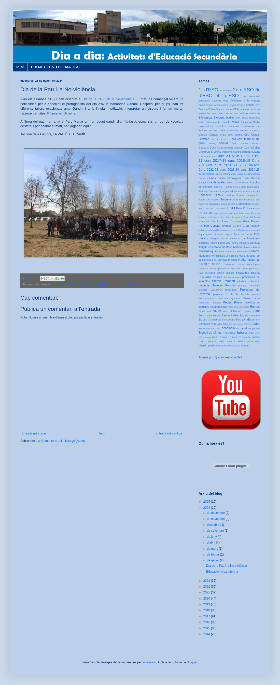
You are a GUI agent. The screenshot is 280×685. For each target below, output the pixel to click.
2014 (207, 634)
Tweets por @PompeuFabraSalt (220, 357)
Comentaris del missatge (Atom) (63, 441)
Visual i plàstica (208, 345)
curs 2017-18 (215, 160)
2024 (207, 507)
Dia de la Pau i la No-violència (226, 565)
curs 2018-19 (239, 160)
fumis (225, 221)
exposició (233, 213)
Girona (237, 225)
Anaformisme (206, 105)
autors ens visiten (236, 113)
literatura (244, 242)
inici (231, 230)
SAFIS (217, 311)
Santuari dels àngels (235, 315)
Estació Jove (244, 208)
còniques (228, 147)
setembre (254, 315)
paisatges (254, 268)
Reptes (255, 307)
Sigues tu (204, 319)
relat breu (233, 306)
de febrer (213, 554)
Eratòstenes (243, 203)
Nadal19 (217, 264)
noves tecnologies (249, 264)
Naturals (230, 264)
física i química (234, 217)
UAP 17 (216, 337)
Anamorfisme (221, 105)
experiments (220, 213)
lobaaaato (149, 662)
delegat (202, 182)
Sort (238, 319)
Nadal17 (204, 264)
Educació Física (210, 195)
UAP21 (221, 341)
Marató (237, 247)
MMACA (254, 251)
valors (249, 341)
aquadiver (245, 109)
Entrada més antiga (169, 433)
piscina (255, 272)
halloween (204, 230)
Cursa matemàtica (225, 173)
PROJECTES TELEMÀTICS (55, 67)
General (215, 225)
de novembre (216, 519)
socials (230, 319)
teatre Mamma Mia (209, 328)
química (235, 298)
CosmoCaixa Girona (210, 151)
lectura (213, 242)
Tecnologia (227, 328)
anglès (250, 104)
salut (225, 311)
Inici (20, 67)
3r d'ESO (84, 284)
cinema (239, 134)
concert (244, 143)
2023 (207, 580)
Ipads (209, 234)
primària (241, 281)
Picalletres (242, 272)
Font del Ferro (252, 217)
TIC (238, 328)
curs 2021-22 (250, 165)
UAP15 (256, 337)
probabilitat (254, 281)
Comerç (211, 143)
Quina (246, 298)
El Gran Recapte (245, 195)
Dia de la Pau (130, 284)
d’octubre (213, 525)
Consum (238, 147)
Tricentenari (229, 332)
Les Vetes (232, 242)
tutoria (242, 332)
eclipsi (242, 186)
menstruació (241, 251)
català (235, 121)
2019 (207, 604)
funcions (236, 221)
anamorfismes (237, 105)
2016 (207, 622)
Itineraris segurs (223, 234)
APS (236, 108)
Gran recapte (251, 225)
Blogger (192, 662)
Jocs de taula (243, 234)
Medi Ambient (226, 251)
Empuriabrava (247, 199)
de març (213, 548)
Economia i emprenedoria (222, 191)
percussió (210, 272)
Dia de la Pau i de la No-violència (108, 99)
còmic (234, 143)
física (221, 217)
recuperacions (218, 306)
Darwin (255, 178)
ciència (203, 134)
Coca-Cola (236, 138)
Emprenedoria (229, 199)
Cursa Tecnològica (229, 178)
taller (219, 324)
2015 (207, 628)
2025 (207, 501)
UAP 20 (236, 337)
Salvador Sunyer (240, 311)
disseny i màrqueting (226, 186)
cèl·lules (221, 126)
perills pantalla (225, 272)
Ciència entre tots (221, 134)
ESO (231, 208)
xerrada (245, 345)
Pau (201, 272)
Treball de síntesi (210, 332)
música (232, 259)
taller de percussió (233, 324)
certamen (234, 126)
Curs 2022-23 (208, 169)
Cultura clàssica (241, 151)
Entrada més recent (35, 433)
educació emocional (249, 191)
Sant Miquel (213, 315)
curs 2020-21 (226, 165)
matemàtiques (208, 251)
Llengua (255, 242)
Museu (242, 255)
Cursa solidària (207, 178)
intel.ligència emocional (247, 230)
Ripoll (202, 311)
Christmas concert (237, 130)
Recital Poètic (233, 302)
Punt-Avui (223, 298)
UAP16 (202, 341)
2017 (207, 616)
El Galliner (228, 195)
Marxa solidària (251, 247)
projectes (230, 289)
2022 (207, 586)
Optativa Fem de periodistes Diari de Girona (223, 268)
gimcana (226, 225)
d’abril (211, 542)
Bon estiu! (242, 117)
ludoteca (227, 247)
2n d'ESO (72, 284)
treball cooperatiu (250, 328)
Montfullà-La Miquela (226, 255)
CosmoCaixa (252, 147)
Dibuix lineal (241, 182)
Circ (246, 134)
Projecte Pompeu (223, 285)
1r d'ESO (58, 284)
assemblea (204, 113)
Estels (256, 208)
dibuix (230, 182)
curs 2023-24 (112, 284)
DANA (246, 178)
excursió (205, 213)
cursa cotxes (206, 173)
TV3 (251, 332)
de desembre (216, 513)
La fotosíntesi (251, 238)
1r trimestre (226, 90)
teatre (256, 324)
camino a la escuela (218, 122)
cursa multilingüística (248, 173)
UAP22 (231, 341)
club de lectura (219, 139)
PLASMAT (205, 277)
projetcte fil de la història (231, 294)
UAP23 (241, 341)
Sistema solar (218, 319)
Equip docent (228, 203)
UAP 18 (226, 337)
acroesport (204, 100)
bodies (230, 117)
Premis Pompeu (223, 281)
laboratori (204, 242)
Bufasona (254, 117)
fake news (244, 213)
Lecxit (221, 242)
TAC (213, 324)
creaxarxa (226, 151)
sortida (245, 319)
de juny (212, 536)
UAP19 (212, 341)
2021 (207, 592)
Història (224, 230)
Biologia (219, 117)
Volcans (222, 345)
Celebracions (206, 126)
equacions (214, 203)
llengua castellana (210, 247)
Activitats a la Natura (245, 100)
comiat (223, 143)
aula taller (217, 113)
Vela (257, 341)
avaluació (254, 113)
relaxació (244, 306)
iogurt (202, 234)
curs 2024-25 (250, 169)
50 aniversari (251, 96)
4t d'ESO (97, 284)
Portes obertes (232, 277)
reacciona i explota (210, 302)
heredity (215, 230)
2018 (207, 610)
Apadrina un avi (224, 109)
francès (215, 221)
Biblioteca (205, 117)
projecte (204, 285)
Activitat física (220, 100)
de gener (213, 560)
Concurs (255, 143)
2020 (207, 598)
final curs (212, 217)
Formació (204, 221)
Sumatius (204, 323)
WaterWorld (234, 345)
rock (208, 311)
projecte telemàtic (249, 285)
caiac (201, 122)
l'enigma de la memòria (225, 238)
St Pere (255, 319)
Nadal (242, 259)
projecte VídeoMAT (210, 289)
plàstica (217, 277)
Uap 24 (246, 337)
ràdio (257, 298)
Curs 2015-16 (227, 156)
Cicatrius (255, 130)
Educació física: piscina (222, 571)
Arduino (255, 109)
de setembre (216, 530)
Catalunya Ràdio (250, 122)
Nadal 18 (254, 259)
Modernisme (206, 255)
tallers (247, 324)
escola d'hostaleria (216, 208)
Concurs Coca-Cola (211, 147)
